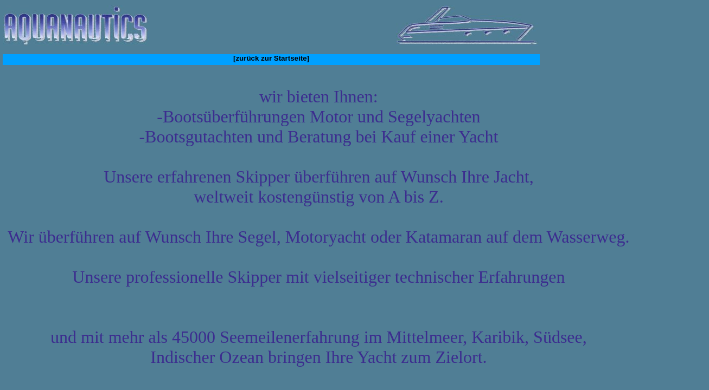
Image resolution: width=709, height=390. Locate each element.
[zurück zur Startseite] (271, 58)
